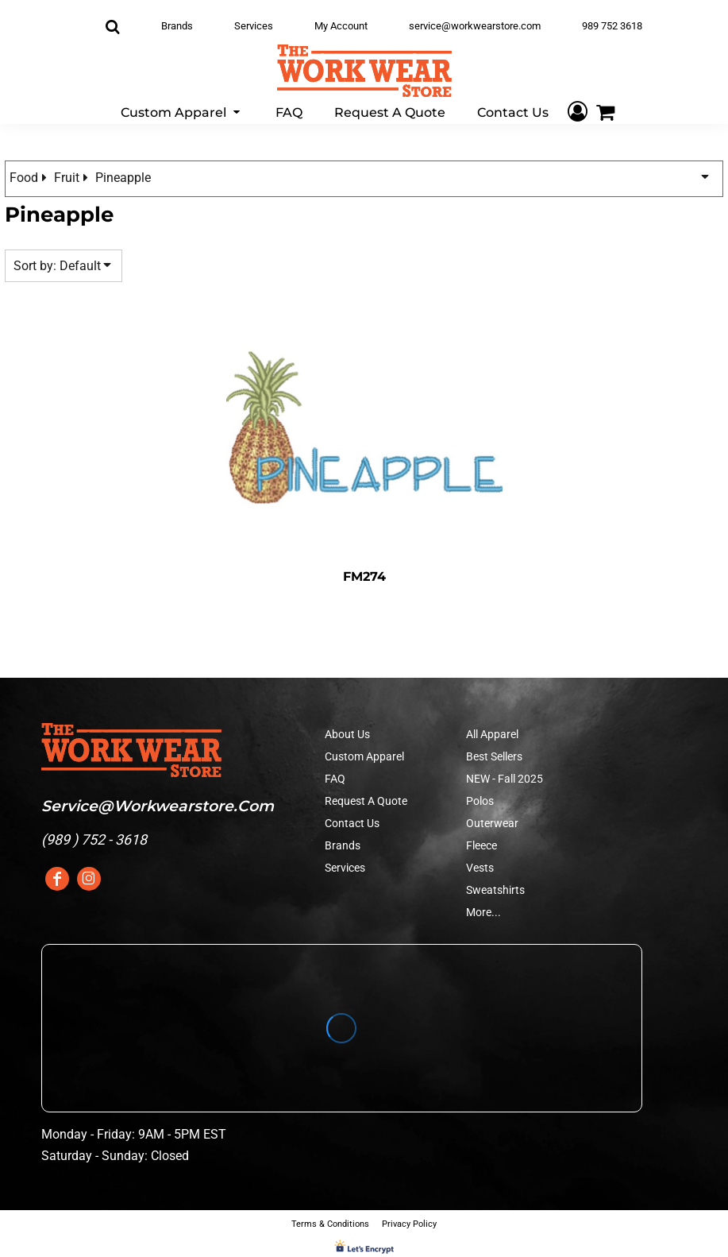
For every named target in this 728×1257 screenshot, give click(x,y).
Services (253, 26)
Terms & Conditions (330, 1224)
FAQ (335, 778)
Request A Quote (366, 801)
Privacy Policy (409, 1224)
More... (483, 912)
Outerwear (492, 823)
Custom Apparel (364, 756)
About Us (347, 734)
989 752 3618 (612, 26)
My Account (341, 26)
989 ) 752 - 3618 (96, 839)
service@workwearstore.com (475, 26)
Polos (480, 801)
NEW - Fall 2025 (504, 778)
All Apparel (492, 734)
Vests (480, 867)
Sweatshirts (495, 890)
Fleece (481, 845)
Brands (177, 26)
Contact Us (352, 823)
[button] (182, 112)
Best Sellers (494, 756)
